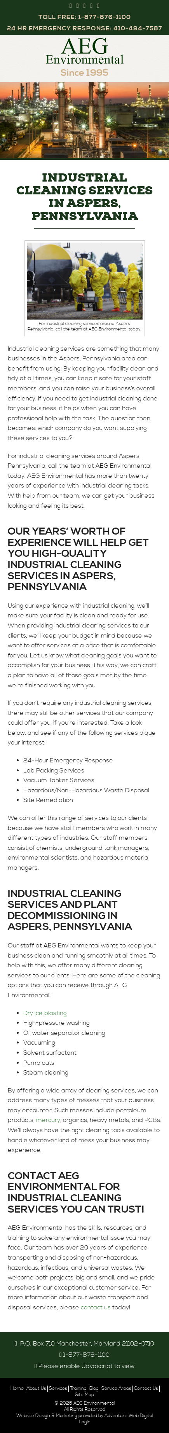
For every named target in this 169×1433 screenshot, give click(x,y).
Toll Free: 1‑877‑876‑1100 (84, 17)
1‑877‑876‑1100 (86, 1355)
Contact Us (146, 1388)
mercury (48, 1120)
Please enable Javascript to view (86, 1366)
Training (78, 1388)
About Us (36, 1388)
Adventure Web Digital (129, 1416)
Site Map (84, 1395)
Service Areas (116, 1388)
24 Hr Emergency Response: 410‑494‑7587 (84, 28)
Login (85, 1422)
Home (17, 1388)
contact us (96, 1307)
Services (58, 1388)
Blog (94, 1388)
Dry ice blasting (45, 1013)
